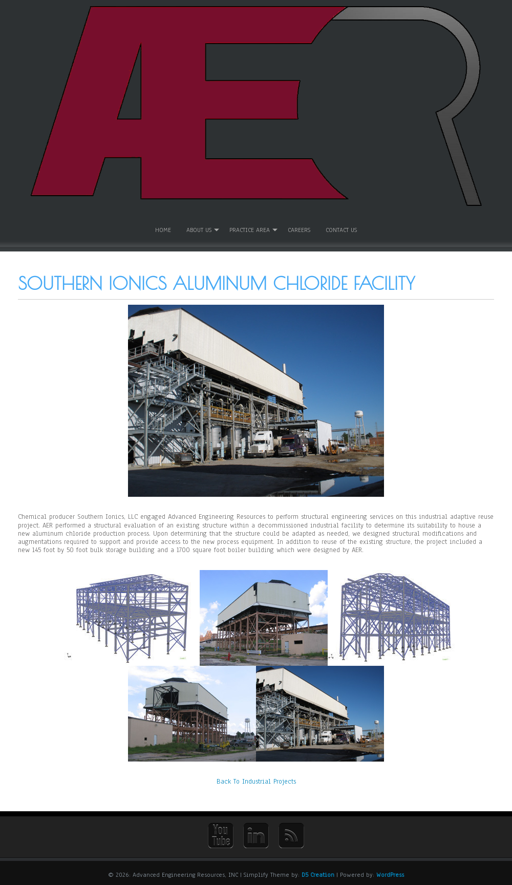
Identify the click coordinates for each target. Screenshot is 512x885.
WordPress (390, 873)
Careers (299, 229)
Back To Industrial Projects (256, 780)
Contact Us (341, 229)
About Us (198, 229)
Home (163, 229)
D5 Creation (318, 873)
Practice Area (249, 229)
